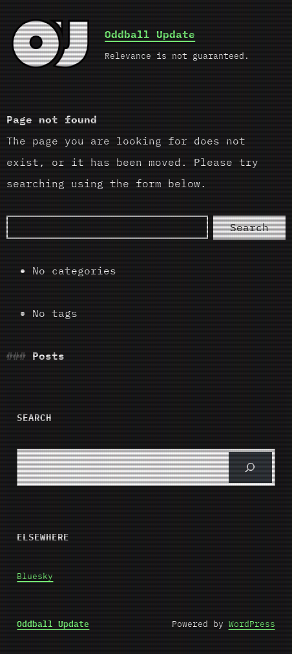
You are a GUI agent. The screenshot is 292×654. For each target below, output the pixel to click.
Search (249, 227)
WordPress (252, 623)
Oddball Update (150, 34)
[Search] (107, 228)
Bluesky (35, 576)
